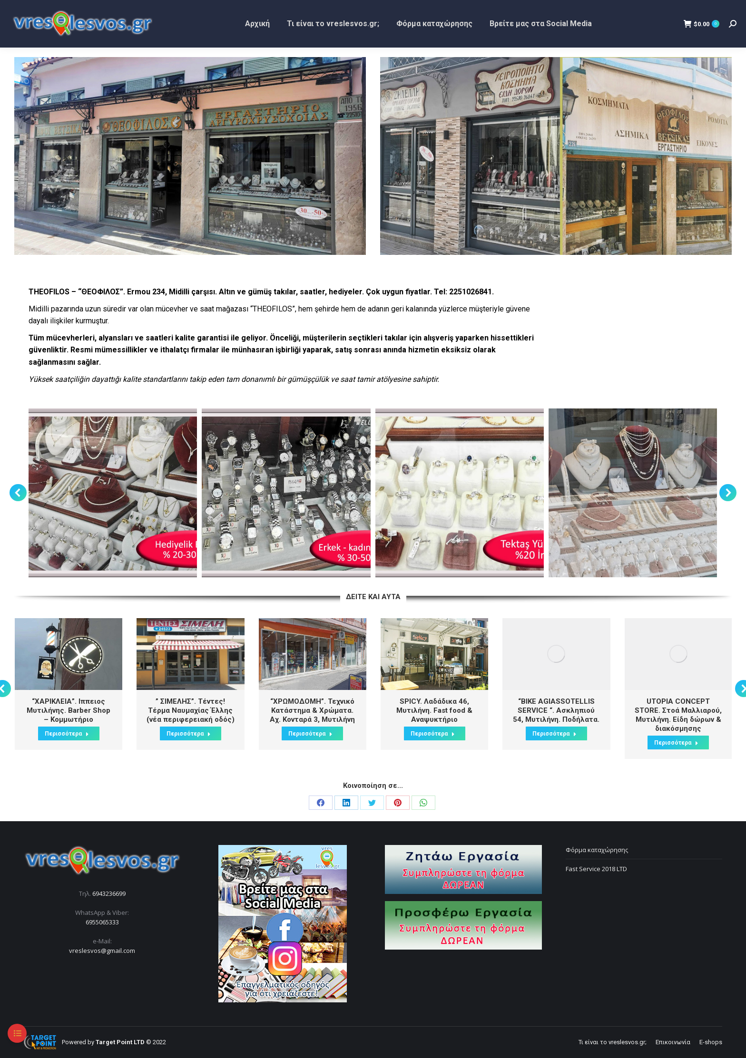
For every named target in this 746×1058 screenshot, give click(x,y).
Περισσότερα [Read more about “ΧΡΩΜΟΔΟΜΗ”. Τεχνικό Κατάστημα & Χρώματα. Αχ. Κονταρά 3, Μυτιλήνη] (310, 733)
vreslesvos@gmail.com (102, 950)
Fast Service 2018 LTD (596, 868)
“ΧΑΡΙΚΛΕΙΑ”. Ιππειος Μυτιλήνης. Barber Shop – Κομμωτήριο (68, 710)
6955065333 (102, 922)
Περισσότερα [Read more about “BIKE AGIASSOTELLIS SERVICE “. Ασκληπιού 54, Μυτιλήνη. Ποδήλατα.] (554, 733)
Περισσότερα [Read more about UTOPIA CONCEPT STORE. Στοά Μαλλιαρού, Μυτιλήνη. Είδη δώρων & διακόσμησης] (676, 742)
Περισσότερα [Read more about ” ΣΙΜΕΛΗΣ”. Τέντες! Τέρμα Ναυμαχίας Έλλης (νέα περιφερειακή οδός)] (189, 733)
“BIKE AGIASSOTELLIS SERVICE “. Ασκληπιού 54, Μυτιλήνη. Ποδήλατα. (556, 710)
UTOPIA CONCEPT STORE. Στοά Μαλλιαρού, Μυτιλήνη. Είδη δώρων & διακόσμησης (678, 715)
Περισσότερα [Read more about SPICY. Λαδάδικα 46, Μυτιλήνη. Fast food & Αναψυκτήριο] (433, 733)
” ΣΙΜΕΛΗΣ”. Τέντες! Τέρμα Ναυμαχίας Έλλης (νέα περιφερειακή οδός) (191, 710)
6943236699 (109, 893)
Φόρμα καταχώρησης (597, 849)
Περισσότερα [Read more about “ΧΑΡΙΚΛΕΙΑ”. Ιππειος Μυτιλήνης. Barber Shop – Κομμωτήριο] (67, 733)
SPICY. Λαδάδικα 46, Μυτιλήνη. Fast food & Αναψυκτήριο (434, 710)
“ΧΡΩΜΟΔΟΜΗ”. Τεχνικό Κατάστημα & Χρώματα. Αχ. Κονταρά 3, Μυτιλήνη (312, 710)
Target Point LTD (120, 1042)
